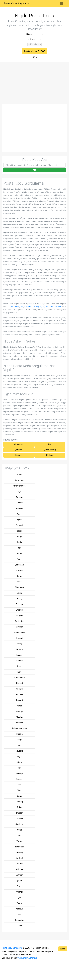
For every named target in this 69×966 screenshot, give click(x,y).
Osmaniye (19, 920)
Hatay (19, 644)
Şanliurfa (19, 824)
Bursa (19, 559)
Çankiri (19, 570)
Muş (19, 745)
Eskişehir (20, 615)
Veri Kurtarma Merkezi (27, 958)
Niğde (34, 57)
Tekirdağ (19, 801)
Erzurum (19, 610)
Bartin (19, 886)
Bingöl (19, 536)
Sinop (19, 790)
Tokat (19, 807)
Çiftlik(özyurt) (39, 306)
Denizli (19, 582)
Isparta (19, 649)
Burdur (19, 553)
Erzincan (19, 604)
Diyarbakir (19, 587)
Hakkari (19, 638)
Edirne (19, 593)
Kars (20, 672)
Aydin (19, 519)
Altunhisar (15, 306)
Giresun (19, 627)
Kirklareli (19, 689)
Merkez (49, 306)
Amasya (19, 497)
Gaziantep (19, 621)
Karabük (19, 909)
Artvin (19, 514)
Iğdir (20, 897)
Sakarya (19, 773)
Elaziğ (19, 598)
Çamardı (28, 306)
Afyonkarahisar (19, 486)
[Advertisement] (34, 85)
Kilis (19, 914)
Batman (19, 875)
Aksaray (19, 852)
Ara (34, 170)
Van (19, 835)
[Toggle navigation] (61, 3)
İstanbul (19, 660)
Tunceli (19, 818)
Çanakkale (19, 565)
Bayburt (19, 858)
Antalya (19, 508)
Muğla (19, 739)
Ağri (19, 491)
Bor (22, 306)
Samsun (19, 779)
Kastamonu (19, 677)
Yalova (19, 903)
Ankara (19, 503)
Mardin (19, 734)
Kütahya (19, 711)
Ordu (19, 762)
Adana (19, 474)
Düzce (19, 926)
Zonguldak (19, 847)
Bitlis (19, 542)
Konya (19, 706)
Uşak (19, 830)
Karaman (20, 863)
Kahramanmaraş (19, 728)
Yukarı (62, 949)
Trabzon (19, 813)
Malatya (19, 717)
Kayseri (19, 683)
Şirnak (19, 880)
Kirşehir (19, 694)
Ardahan (19, 892)
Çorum (20, 576)
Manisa (19, 722)
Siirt (19, 785)
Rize (19, 768)
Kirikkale (19, 869)
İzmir (19, 666)
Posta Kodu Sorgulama (16, 3)
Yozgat (19, 841)
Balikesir (19, 525)
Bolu (20, 548)
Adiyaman (19, 480)
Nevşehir (19, 751)
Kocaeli (19, 700)
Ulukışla (57, 306)
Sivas (19, 796)
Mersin (19, 655)
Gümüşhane (19, 632)
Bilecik (19, 531)
